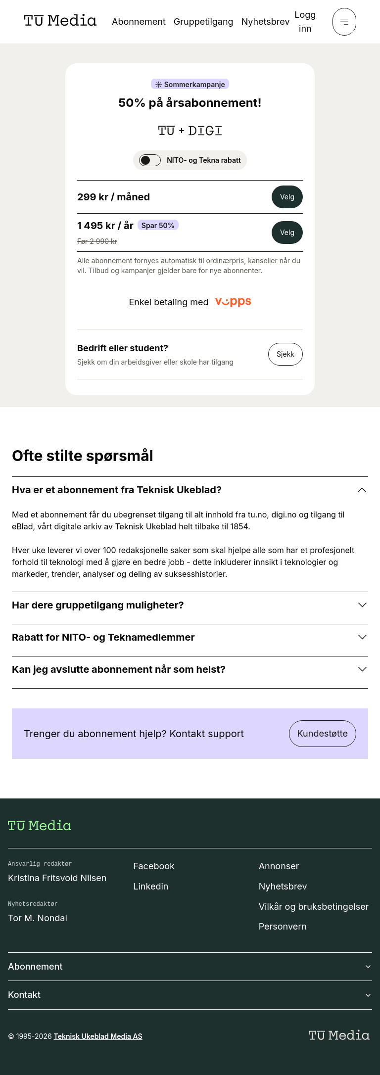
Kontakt (190, 994)
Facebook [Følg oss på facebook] (154, 866)
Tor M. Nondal (37, 918)
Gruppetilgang (204, 21)
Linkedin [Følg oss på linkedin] (150, 886)
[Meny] (344, 22)
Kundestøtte (322, 733)
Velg (287, 196)
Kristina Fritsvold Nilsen (57, 878)
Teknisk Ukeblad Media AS (98, 1036)
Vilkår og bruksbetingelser (314, 906)
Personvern (283, 926)
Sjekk (285, 354)
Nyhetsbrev (265, 21)
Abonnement (139, 21)
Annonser (279, 866)
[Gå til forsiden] (39, 825)
